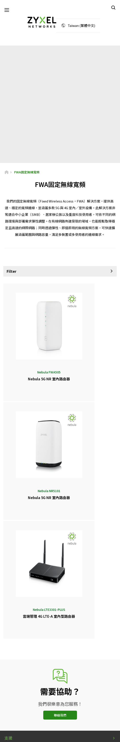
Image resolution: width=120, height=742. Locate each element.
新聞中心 (12, 617)
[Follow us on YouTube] (48, 715)
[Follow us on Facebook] (36, 715)
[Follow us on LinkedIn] (59, 715)
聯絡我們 (60, 568)
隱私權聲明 (65, 736)
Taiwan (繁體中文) (81, 26)
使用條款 (49, 736)
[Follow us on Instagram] (81, 715)
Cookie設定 (82, 736)
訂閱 (81, 688)
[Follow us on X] (70, 715)
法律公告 (35, 736)
